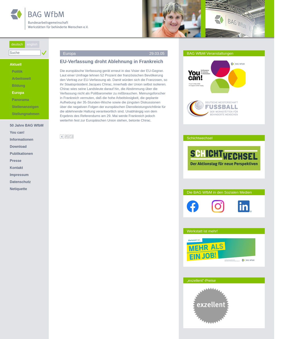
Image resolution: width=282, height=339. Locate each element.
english (32, 44)
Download (18, 147)
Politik (17, 71)
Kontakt (16, 168)
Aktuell (16, 64)
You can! (17, 132)
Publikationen (21, 154)
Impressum (19, 175)
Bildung (18, 86)
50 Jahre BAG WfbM (26, 125)
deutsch (17, 44)
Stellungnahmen (25, 114)
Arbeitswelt (21, 79)
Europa (18, 93)
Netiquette (18, 189)
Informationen (21, 139)
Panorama (20, 100)
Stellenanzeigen (25, 107)
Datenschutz (20, 182)
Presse (15, 161)
